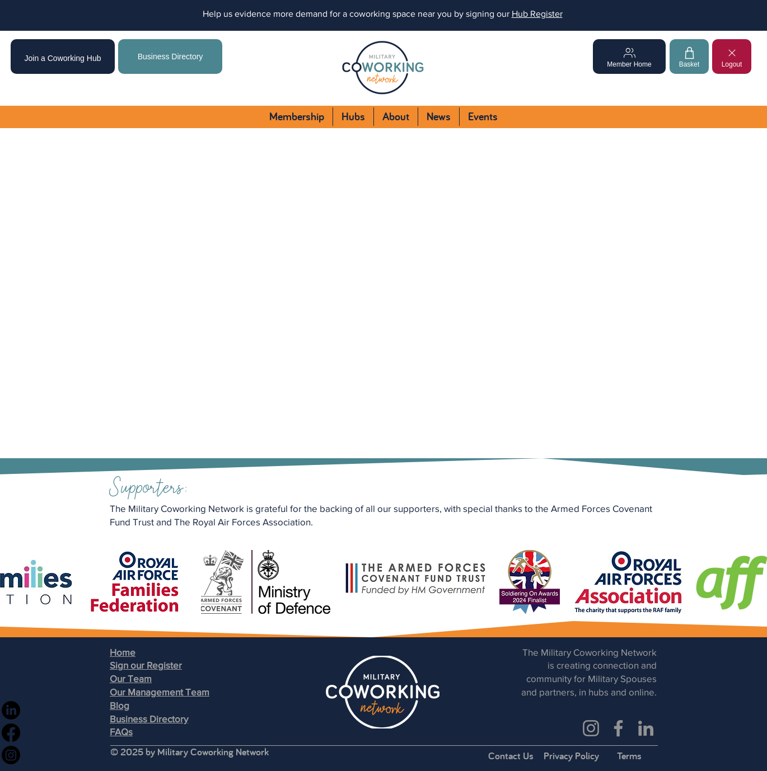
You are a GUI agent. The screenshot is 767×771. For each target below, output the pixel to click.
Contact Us (511, 755)
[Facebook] (618, 728)
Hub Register (537, 13)
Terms (629, 755)
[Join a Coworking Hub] (63, 56)
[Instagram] (591, 728)
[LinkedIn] (646, 728)
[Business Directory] (170, 56)
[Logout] (731, 56)
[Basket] (689, 56)
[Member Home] (629, 56)
